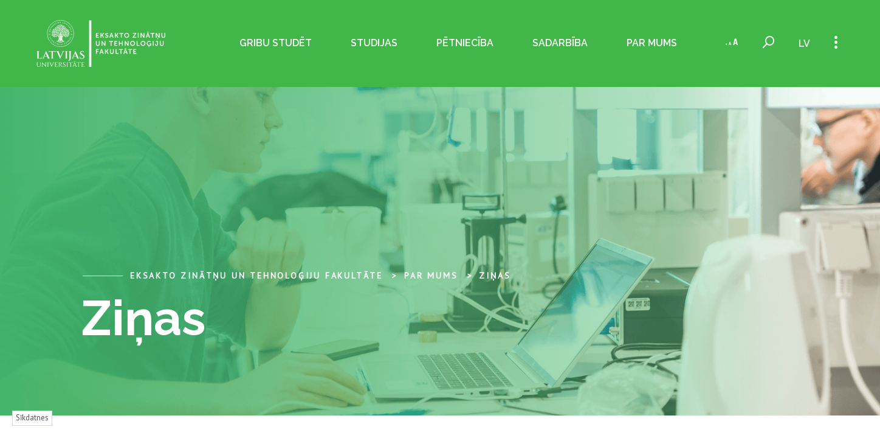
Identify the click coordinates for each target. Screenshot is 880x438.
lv (804, 43)
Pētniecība (464, 43)
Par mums (652, 43)
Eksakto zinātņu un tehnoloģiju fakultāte (256, 275)
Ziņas (494, 275)
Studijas (374, 43)
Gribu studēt (275, 43)
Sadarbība (560, 43)
